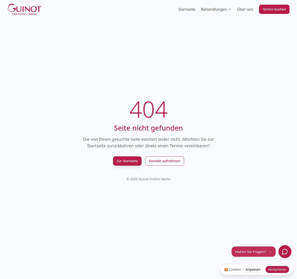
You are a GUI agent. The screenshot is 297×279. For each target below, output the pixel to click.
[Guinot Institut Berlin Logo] (24, 9)
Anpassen (253, 269)
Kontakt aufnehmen (164, 161)
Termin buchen (274, 9)
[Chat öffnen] (284, 251)
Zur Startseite (127, 161)
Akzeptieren (277, 269)
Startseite (186, 9)
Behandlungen (216, 9)
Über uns (245, 9)
